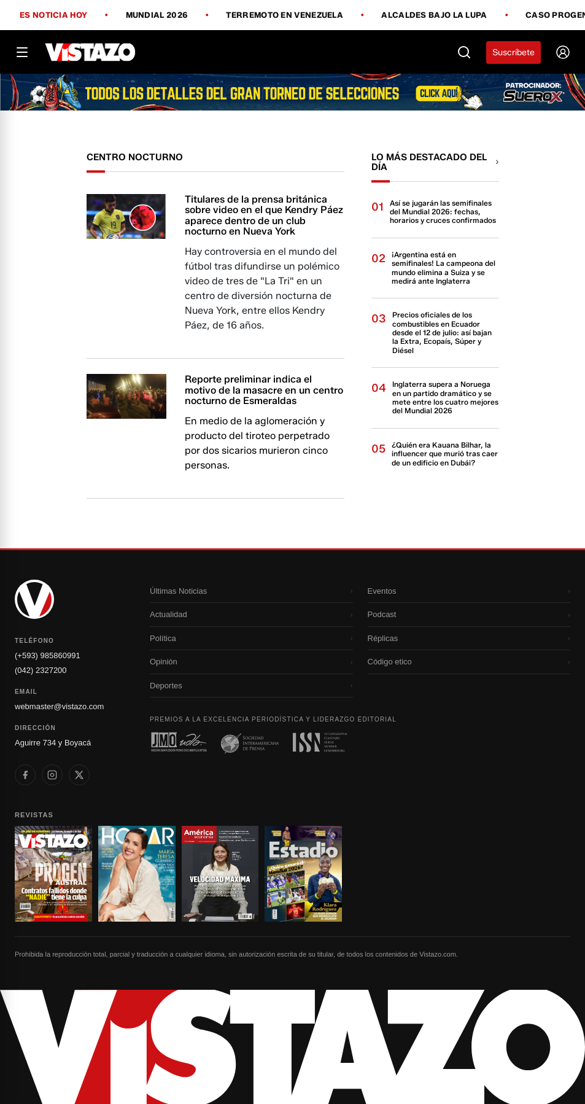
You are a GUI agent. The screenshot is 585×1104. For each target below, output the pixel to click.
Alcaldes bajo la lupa (434, 15)
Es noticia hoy (53, 15)
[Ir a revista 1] (53, 874)
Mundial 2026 (157, 15)
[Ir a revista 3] (220, 874)
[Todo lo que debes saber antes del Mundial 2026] (292, 92)
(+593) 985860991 (47, 655)
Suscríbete (513, 52)
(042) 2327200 (41, 670)
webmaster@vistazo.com (59, 706)
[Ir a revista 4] (303, 874)
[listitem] (25, 774)
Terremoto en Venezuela (284, 15)
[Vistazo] (90, 52)
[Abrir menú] (22, 52)
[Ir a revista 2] (137, 874)
